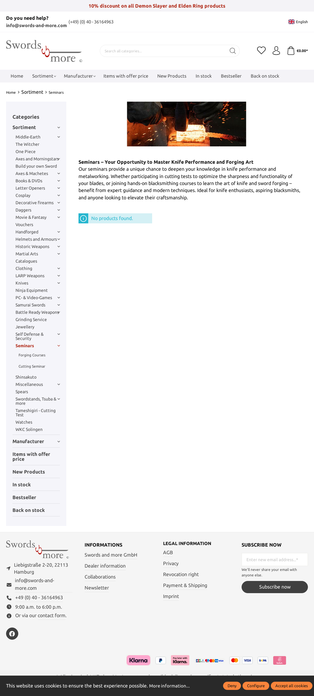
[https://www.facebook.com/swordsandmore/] (12, 635)
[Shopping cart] (297, 51)
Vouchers (24, 224)
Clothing (38, 268)
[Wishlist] (260, 51)
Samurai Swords (38, 305)
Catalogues (26, 261)
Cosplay (38, 195)
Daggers (38, 210)
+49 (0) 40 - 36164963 (39, 599)
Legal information (189, 543)
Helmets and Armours (38, 239)
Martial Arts (38, 253)
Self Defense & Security (38, 336)
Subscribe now (275, 586)
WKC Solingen (29, 429)
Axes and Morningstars (38, 158)
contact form (51, 617)
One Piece (26, 151)
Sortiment (36, 127)
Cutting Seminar (32, 366)
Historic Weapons (38, 246)
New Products (28, 471)
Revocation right (181, 574)
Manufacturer (36, 441)
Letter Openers (38, 188)
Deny (232, 686)
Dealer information (105, 565)
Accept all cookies (291, 686)
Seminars (38, 345)
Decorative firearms (38, 202)
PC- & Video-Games (38, 297)
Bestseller (24, 497)
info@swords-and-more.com (39, 25)
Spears (22, 391)
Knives (38, 283)
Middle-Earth (38, 137)
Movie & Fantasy (38, 217)
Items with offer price (31, 456)
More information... (170, 685)
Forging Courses (32, 355)
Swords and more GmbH (111, 555)
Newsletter (97, 587)
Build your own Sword (36, 166)
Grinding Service (31, 319)
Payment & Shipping (185, 585)
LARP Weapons (38, 275)
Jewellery (25, 326)
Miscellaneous (38, 384)
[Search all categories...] (162, 51)
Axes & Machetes (38, 173)
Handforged (38, 231)
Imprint (171, 596)
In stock (21, 484)
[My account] (275, 51)
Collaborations (100, 576)
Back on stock (28, 510)
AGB (168, 552)
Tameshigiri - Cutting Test (36, 412)
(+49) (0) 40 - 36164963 (99, 21)
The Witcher (27, 144)
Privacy (171, 563)
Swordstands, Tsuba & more (38, 401)
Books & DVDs (38, 180)
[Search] (232, 51)
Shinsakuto (26, 377)
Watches (24, 422)
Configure (256, 686)
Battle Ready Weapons (38, 312)
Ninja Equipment (32, 290)
